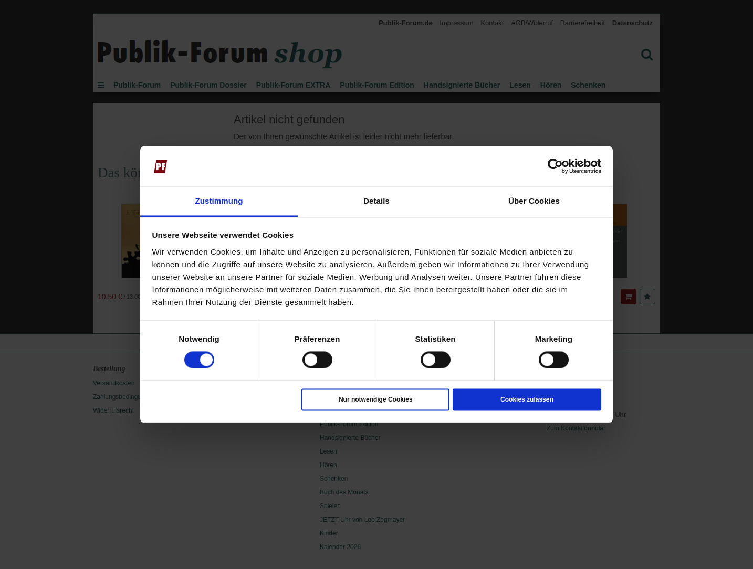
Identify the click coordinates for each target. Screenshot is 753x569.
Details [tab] (376, 200)
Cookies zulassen (526, 399)
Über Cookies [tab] (534, 200)
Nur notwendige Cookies (376, 399)
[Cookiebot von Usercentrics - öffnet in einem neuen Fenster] (555, 166)
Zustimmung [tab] (219, 200)
